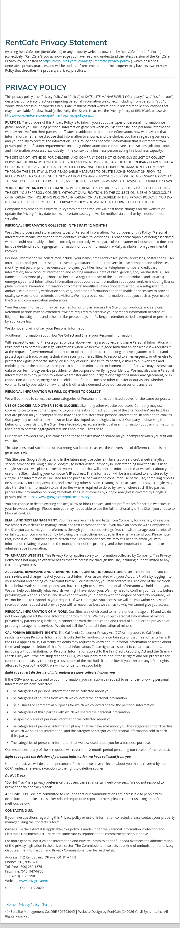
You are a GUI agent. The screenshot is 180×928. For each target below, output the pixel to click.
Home (11, 904)
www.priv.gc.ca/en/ (33, 880)
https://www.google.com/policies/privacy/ (59, 497)
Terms (47, 904)
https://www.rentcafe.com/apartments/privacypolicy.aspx (49, 115)
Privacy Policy (29, 904)
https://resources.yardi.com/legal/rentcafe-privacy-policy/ (87, 61)
